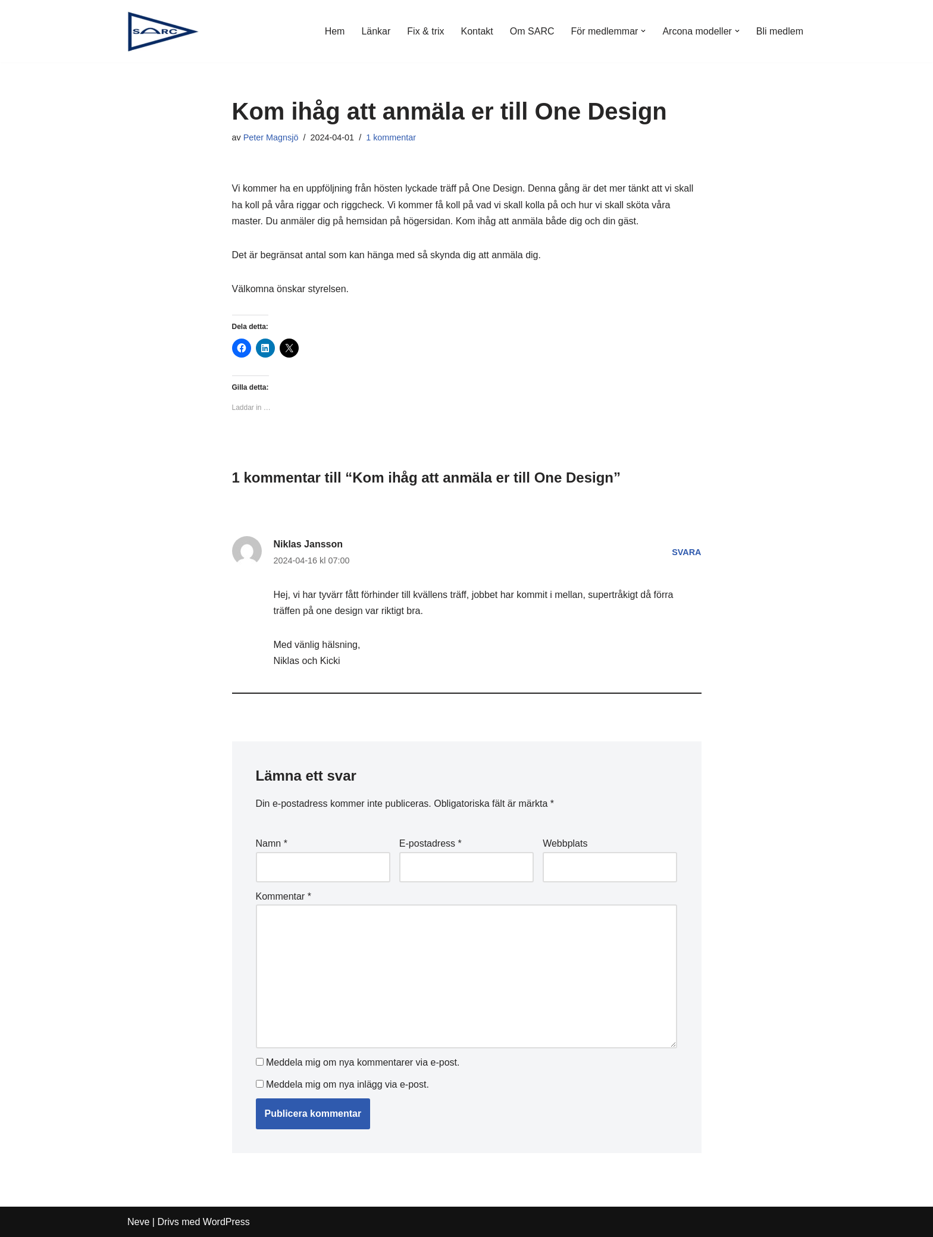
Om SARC (532, 31)
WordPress (226, 1222)
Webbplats (565, 843)
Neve (138, 1222)
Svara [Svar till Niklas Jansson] (686, 552)
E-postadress (430, 843)
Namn (271, 843)
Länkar (375, 31)
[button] (643, 31)
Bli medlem (779, 31)
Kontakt (477, 31)
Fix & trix (425, 31)
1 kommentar (391, 137)
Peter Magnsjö (271, 137)
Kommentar (283, 896)
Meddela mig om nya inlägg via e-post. (347, 1084)
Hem (335, 31)
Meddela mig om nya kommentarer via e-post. (362, 1062)
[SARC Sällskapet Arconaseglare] (163, 31)
